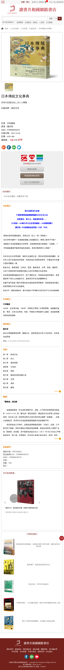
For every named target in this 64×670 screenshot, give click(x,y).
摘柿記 (35, 22)
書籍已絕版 (32, 169)
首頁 (6, 28)
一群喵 (41, 22)
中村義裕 (11, 123)
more (56, 391)
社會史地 (32, 28)
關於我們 (10, 649)
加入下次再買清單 (32, 182)
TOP (61, 538)
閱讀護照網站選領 (32, 176)
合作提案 (23, 651)
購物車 (41, 2)
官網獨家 (20, 22)
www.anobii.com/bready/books (19, 341)
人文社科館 (14, 28)
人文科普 (24, 28)
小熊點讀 (28, 22)
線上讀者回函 (58, 2)
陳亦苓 (10, 126)
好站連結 (49, 651)
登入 (28, 2)
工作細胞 (49, 22)
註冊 (23, 2)
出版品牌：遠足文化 (10, 108)
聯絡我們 (41, 651)
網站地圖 (36, 649)
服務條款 (18, 649)
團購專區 (44, 649)
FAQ (50, 2)
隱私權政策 (27, 649)
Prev (5, 502)
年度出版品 (32, 651)
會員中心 (35, 2)
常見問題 (15, 651)
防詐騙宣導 (53, 649)
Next (39, 502)
